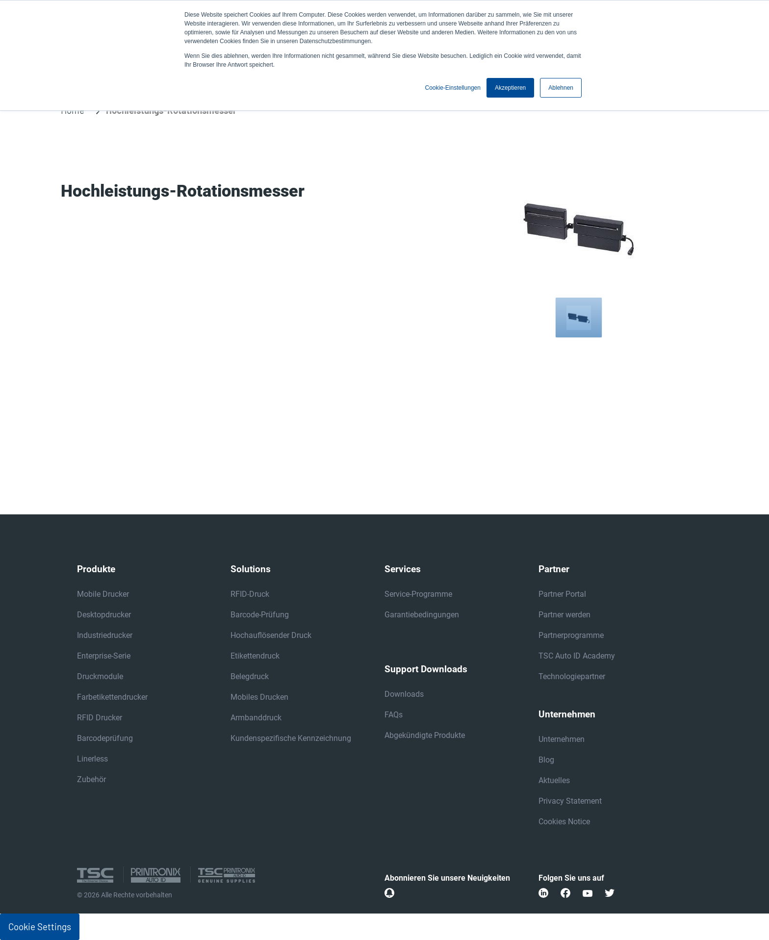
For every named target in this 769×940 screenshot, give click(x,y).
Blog (546, 759)
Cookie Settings (39, 926)
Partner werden (564, 614)
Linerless (92, 758)
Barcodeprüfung (105, 738)
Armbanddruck (256, 717)
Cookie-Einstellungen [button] (453, 87)
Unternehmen (561, 739)
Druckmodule (100, 676)
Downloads (404, 694)
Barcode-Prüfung (260, 614)
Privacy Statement (570, 801)
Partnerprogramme (571, 635)
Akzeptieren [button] (510, 87)
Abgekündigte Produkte (424, 735)
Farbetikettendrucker (112, 697)
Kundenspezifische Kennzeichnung (291, 738)
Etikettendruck (255, 656)
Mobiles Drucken (259, 697)
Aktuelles (554, 780)
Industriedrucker (104, 635)
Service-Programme (418, 594)
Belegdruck (250, 676)
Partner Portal (562, 594)
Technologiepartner (571, 676)
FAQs (393, 714)
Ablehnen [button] (560, 87)
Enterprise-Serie (103, 656)
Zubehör (91, 779)
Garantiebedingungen (421, 614)
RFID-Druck (250, 594)
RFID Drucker (99, 717)
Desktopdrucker (104, 614)
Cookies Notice (564, 821)
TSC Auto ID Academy (576, 656)
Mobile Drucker (103, 594)
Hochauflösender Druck (271, 635)
